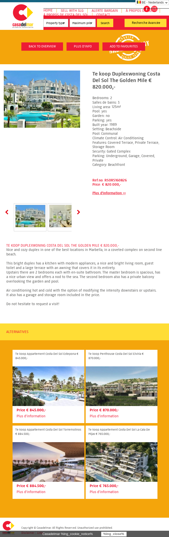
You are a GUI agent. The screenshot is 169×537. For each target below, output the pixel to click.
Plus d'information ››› (109, 193)
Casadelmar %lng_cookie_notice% (67, 534)
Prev (8, 212)
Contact (103, 15)
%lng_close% (113, 534)
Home (48, 10)
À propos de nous (141, 11)
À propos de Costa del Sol (65, 15)
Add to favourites (124, 46)
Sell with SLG (72, 11)
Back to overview (42, 46)
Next (78, 212)
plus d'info (83, 46)
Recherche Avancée (146, 23)
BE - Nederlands (150, 2)
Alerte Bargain (105, 11)
